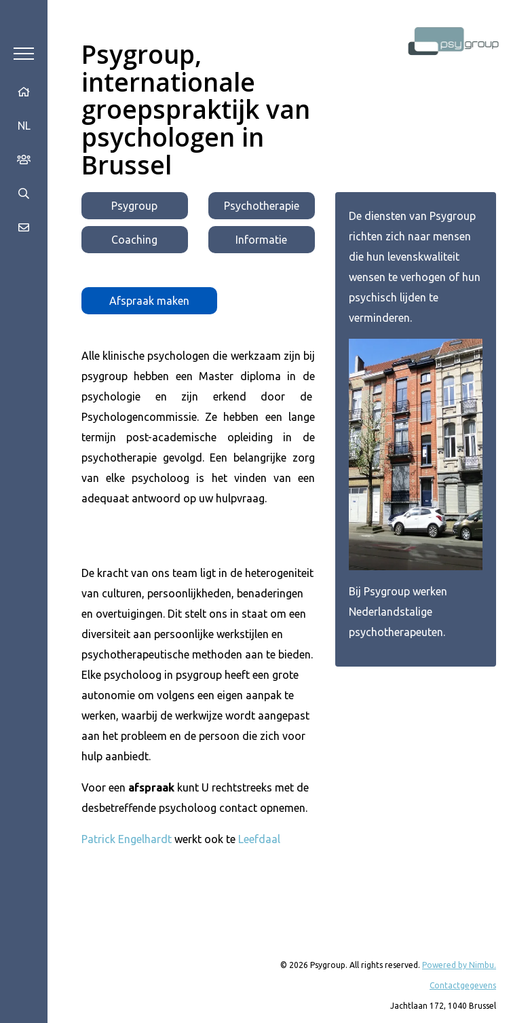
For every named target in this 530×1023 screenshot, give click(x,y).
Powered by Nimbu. (459, 965)
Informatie (261, 240)
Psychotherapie (261, 206)
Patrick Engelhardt (126, 839)
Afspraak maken (149, 301)
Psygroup (134, 206)
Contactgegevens (463, 985)
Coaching (134, 240)
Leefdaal (259, 839)
